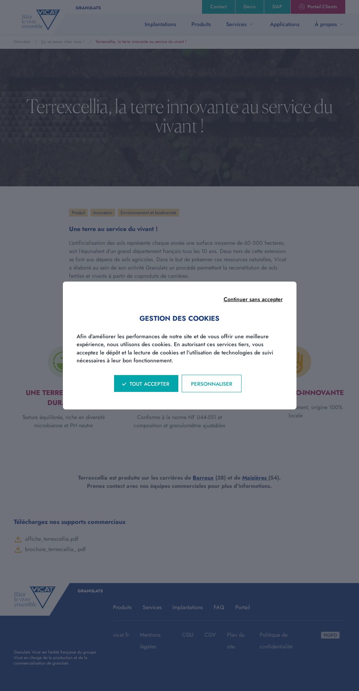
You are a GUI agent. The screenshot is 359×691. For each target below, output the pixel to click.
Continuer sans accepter (253, 299)
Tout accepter (149, 384)
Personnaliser (211, 384)
